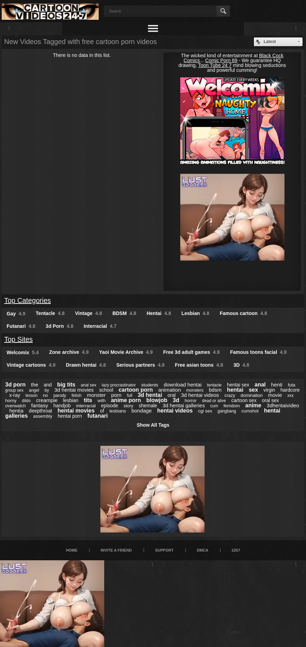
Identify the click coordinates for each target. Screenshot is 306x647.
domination (252, 395)
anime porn (126, 400)
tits (88, 400)
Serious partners (140, 365)
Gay (16, 313)
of (102, 411)
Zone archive (69, 352)
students (149, 385)
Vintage (88, 313)
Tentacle (50, 313)
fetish (77, 395)
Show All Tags (153, 425)
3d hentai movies (73, 390)
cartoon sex (243, 400)
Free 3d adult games (191, 352)
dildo (26, 400)
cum (214, 405)
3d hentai (150, 395)
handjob (62, 405)
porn (116, 395)
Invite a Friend (116, 550)
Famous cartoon (243, 313)
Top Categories (27, 300)
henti (277, 385)
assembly (42, 416)
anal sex (89, 385)
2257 (236, 550)
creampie (47, 400)
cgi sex (205, 411)
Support (164, 550)
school (106, 390)
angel (34, 390)
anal (260, 385)
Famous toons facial (258, 352)
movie (275, 395)
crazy (229, 395)
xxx (290, 395)
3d (176, 400)
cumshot (249, 411)
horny (11, 400)
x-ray (14, 395)
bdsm (215, 390)
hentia (16, 411)
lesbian (70, 400)
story (128, 405)
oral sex (270, 400)
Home (71, 550)
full (129, 395)
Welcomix (23, 352)
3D (241, 365)
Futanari (21, 326)
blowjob (156, 400)
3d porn (15, 385)
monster (96, 395)
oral (171, 395)
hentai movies (76, 411)
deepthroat (40, 411)
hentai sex (238, 385)
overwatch (15, 405)
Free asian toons (199, 365)
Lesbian (195, 313)
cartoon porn (135, 390)
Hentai (159, 313)
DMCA (202, 550)
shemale (148, 405)
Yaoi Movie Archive (126, 352)
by (46, 390)
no (45, 395)
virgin (269, 390)
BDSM (125, 313)
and (48, 385)
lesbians (117, 411)
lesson (31, 395)
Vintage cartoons (31, 365)
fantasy (39, 405)
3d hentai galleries (184, 405)
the (34, 385)
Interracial (100, 326)
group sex (14, 390)
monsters (194, 390)
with (102, 400)
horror (191, 400)
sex (253, 390)
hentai (235, 390)
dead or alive (214, 400)
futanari (98, 416)
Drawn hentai (86, 365)
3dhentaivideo (283, 405)
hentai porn (70, 416)
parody (59, 395)
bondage (141, 411)
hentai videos (174, 411)
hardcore (289, 390)
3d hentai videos (200, 395)
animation (169, 390)
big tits (66, 385)
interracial (86, 405)
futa (292, 385)
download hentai (182, 385)
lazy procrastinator (119, 385)
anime (253, 405)
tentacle (214, 385)
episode (109, 405)
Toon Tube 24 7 (215, 65)
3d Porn (60, 326)
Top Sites (18, 339)
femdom (231, 405)
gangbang (226, 411)
